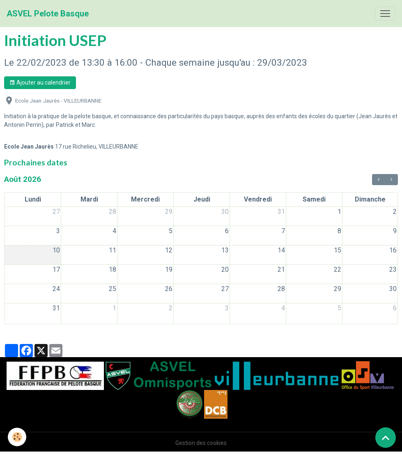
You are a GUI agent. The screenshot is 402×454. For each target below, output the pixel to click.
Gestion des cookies (201, 443)
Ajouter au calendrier (40, 83)
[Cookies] (17, 437)
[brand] (48, 13)
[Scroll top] (385, 437)
